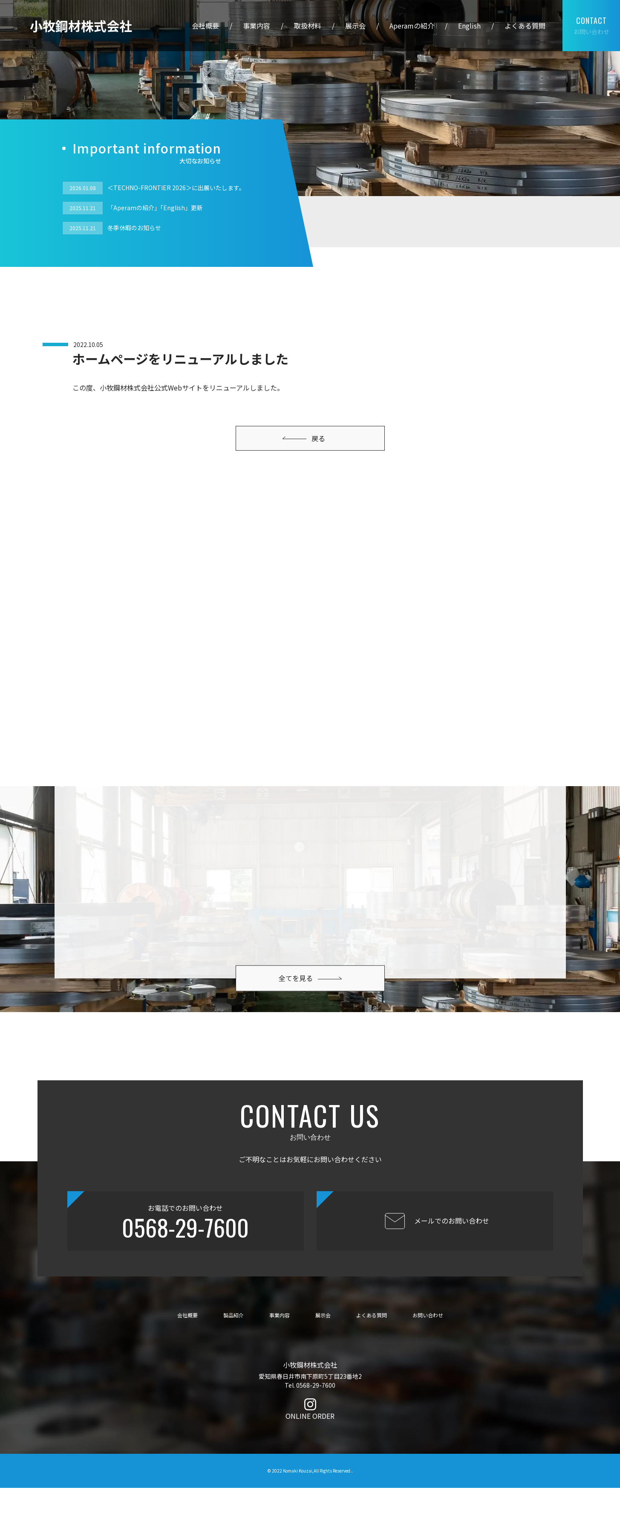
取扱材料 (307, 25)
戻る (304, 438)
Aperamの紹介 (411, 25)
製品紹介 (233, 1345)
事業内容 (256, 25)
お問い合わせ (591, 25)
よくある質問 (525, 25)
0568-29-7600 (185, 1258)
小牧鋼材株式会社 (81, 25)
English (469, 25)
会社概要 (205, 25)
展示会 (355, 25)
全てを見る (310, 957)
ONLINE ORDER (310, 1447)
